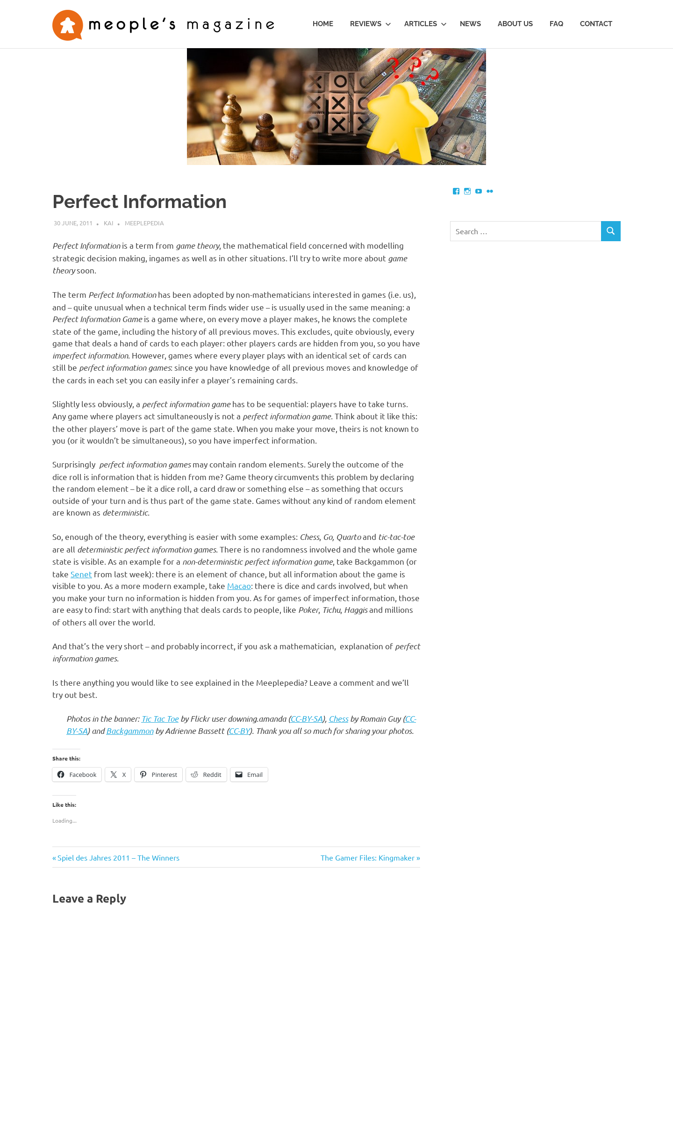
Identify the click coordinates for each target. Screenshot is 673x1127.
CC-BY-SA (306, 718)
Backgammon (129, 730)
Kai (109, 223)
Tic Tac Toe (160, 718)
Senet (81, 574)
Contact (596, 24)
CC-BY (239, 730)
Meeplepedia (144, 223)
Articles (425, 24)
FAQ (556, 24)
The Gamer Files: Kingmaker (368, 857)
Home (323, 24)
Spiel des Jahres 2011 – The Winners (118, 857)
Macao (239, 585)
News (470, 24)
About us (515, 24)
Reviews (370, 24)
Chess (338, 718)
